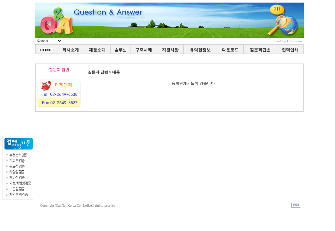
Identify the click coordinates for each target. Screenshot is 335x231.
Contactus (295, 41)
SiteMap (280, 41)
